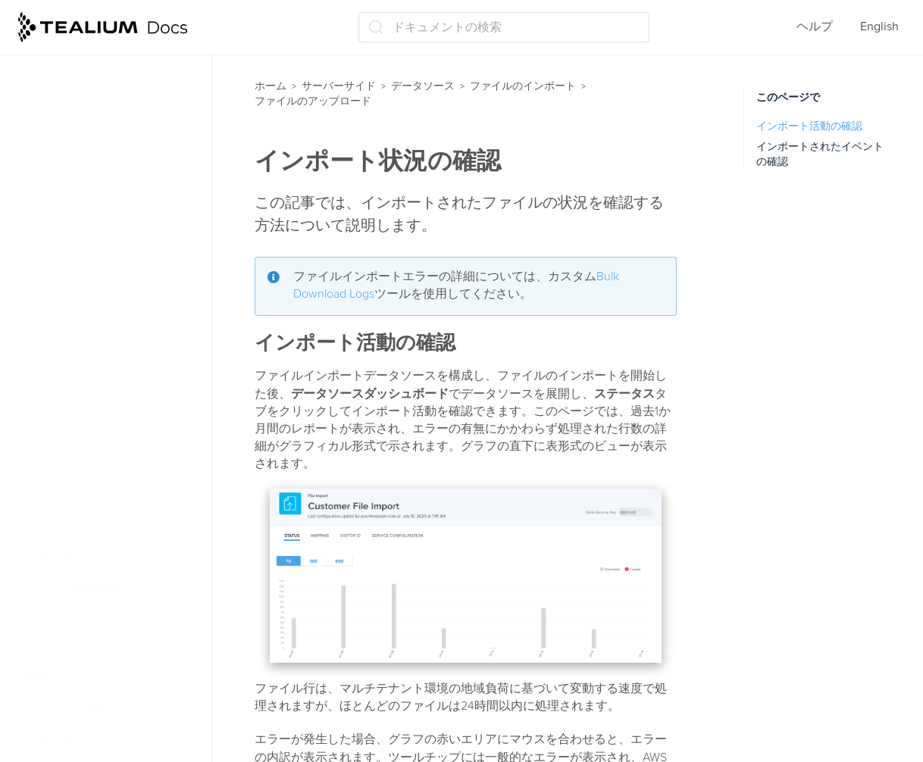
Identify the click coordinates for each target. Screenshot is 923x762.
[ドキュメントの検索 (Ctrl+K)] (503, 27)
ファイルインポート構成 (106, 155)
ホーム (270, 86)
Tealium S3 (76, 410)
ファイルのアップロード (106, 184)
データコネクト (68, 618)
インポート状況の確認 (107, 469)
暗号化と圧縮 (75, 125)
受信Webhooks (72, 529)
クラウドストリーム (80, 559)
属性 (38, 677)
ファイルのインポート (523, 86)
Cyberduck (76, 262)
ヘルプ (814, 26)
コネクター (56, 737)
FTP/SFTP (73, 381)
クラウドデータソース (92, 499)
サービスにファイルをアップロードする (126, 224)
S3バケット (78, 440)
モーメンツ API (67, 707)
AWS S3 (68, 321)
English (879, 26)
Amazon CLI (79, 291)
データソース (423, 86)
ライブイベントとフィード (94, 647)
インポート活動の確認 (809, 126)
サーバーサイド (339, 86)
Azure (63, 350)
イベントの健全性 (74, 588)
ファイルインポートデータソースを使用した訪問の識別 (118, 87)
